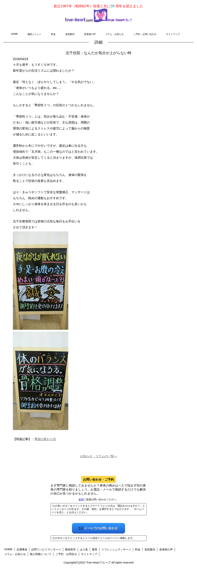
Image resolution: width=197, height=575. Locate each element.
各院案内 (69, 34)
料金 (53, 34)
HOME (14, 34)
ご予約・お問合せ (66, 554)
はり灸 (84, 549)
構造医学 (70, 549)
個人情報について (40, 554)
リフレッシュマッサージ (116, 549)
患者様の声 (90, 34)
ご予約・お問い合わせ (144, 34)
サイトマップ (173, 34)
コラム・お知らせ (114, 34)
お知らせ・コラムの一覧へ (98, 456)
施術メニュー (34, 34)
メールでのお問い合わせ (101, 528)
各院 (80, 499)
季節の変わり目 (45, 439)
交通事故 (22, 549)
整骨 (94, 549)
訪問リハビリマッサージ (46, 549)
